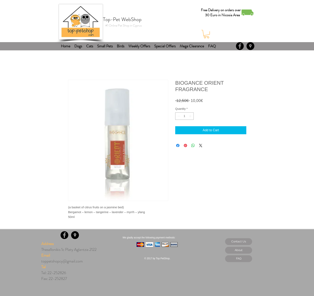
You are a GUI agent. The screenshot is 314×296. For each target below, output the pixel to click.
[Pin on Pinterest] (185, 145)
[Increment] (190, 116)
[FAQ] (238, 258)
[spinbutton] (184, 116)
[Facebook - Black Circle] (240, 46)
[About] (238, 250)
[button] (206, 34)
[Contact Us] (238, 241)
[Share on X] (200, 145)
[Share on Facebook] (177, 145)
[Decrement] (178, 116)
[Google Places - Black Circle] (250, 46)
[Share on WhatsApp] (193, 145)
